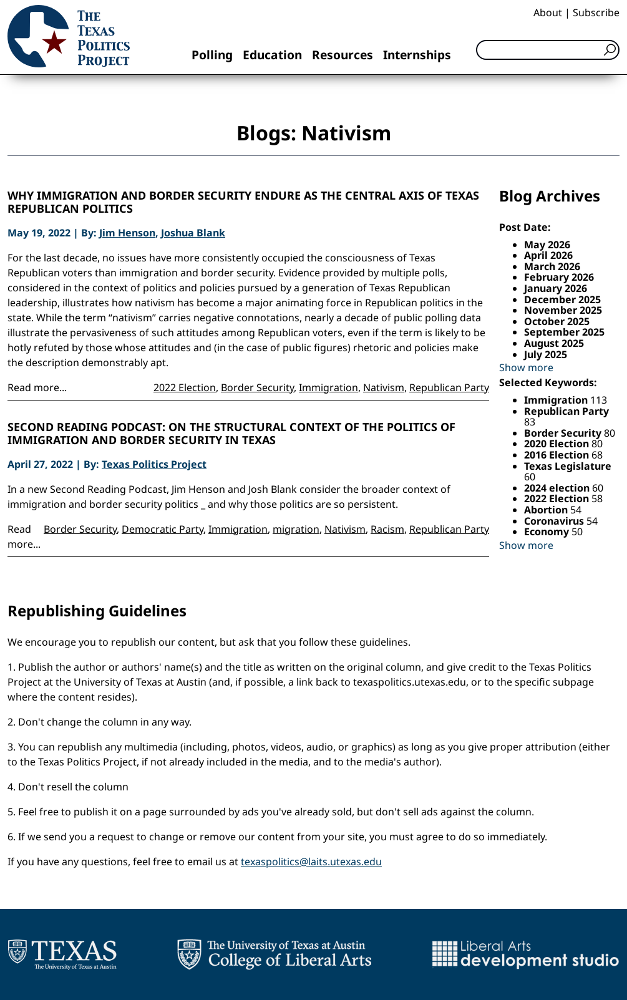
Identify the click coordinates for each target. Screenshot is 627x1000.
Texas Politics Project (154, 464)
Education (272, 54)
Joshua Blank (193, 233)
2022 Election (184, 387)
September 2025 (564, 332)
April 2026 (548, 255)
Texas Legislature (567, 466)
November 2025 (563, 310)
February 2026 (559, 277)
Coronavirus (555, 521)
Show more (526, 367)
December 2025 (562, 299)
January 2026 (555, 288)
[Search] (548, 50)
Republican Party (449, 387)
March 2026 (552, 266)
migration (296, 529)
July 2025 (545, 354)
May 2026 (547, 244)
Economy (547, 531)
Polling (212, 54)
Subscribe (596, 12)
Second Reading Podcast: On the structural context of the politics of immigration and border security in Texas (231, 433)
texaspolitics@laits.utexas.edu (311, 861)
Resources (342, 54)
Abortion (547, 510)
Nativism (383, 387)
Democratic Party (162, 529)
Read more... (37, 387)
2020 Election (557, 443)
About (547, 12)
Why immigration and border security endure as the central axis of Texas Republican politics (243, 202)
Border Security (257, 387)
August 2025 (554, 343)
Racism (387, 529)
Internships (417, 54)
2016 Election (557, 455)
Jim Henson (127, 233)
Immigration (328, 387)
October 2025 (557, 321)
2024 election (558, 488)
